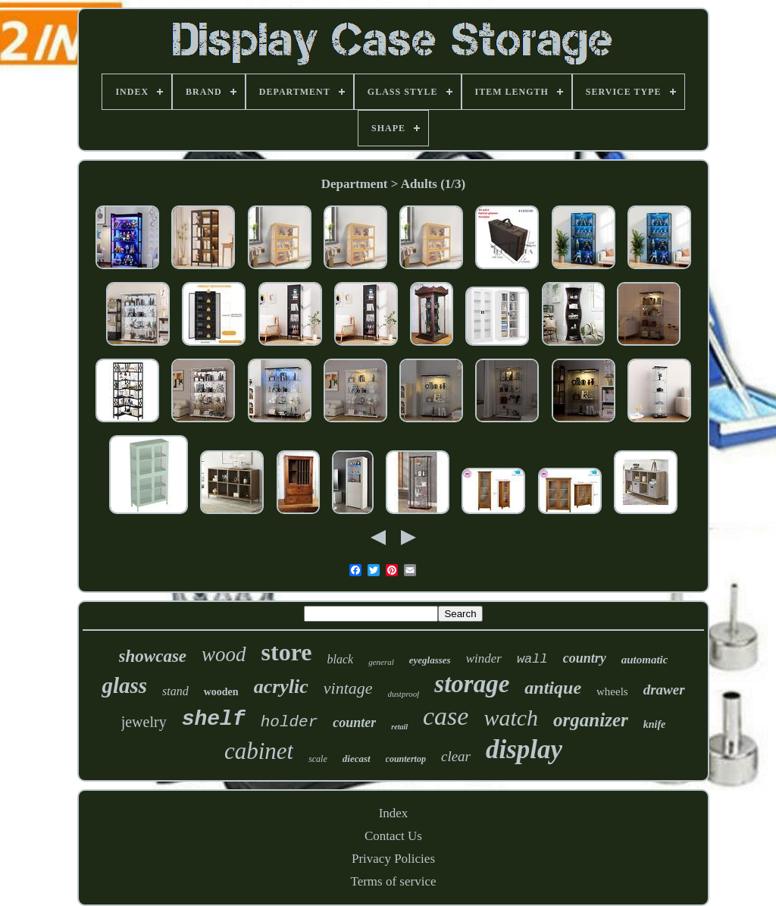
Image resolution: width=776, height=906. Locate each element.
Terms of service (393, 881)
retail (399, 727)
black (340, 659)
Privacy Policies (393, 858)
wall (532, 659)
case (445, 716)
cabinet (258, 751)
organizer (590, 720)
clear (456, 756)
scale (317, 759)
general (381, 661)
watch (510, 717)
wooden (221, 692)
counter (354, 722)
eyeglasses (430, 660)
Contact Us (393, 836)
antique (552, 688)
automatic (644, 660)
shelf (214, 719)
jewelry (144, 721)
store (286, 652)
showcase (152, 656)
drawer (664, 690)
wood (224, 654)
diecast (357, 758)
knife (654, 724)
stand (175, 691)
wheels (612, 691)
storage (471, 684)
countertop (406, 759)
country (584, 658)
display (524, 749)
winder (484, 658)
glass (124, 685)
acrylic (281, 687)
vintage (348, 688)
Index (393, 813)
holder (289, 722)
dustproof (404, 693)
